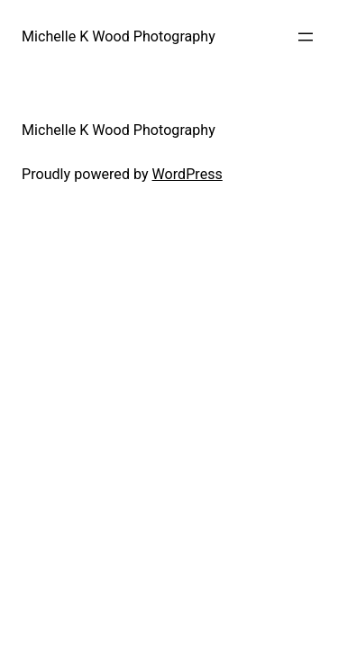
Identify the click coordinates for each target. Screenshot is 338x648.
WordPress (187, 174)
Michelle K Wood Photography (118, 36)
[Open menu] (305, 37)
